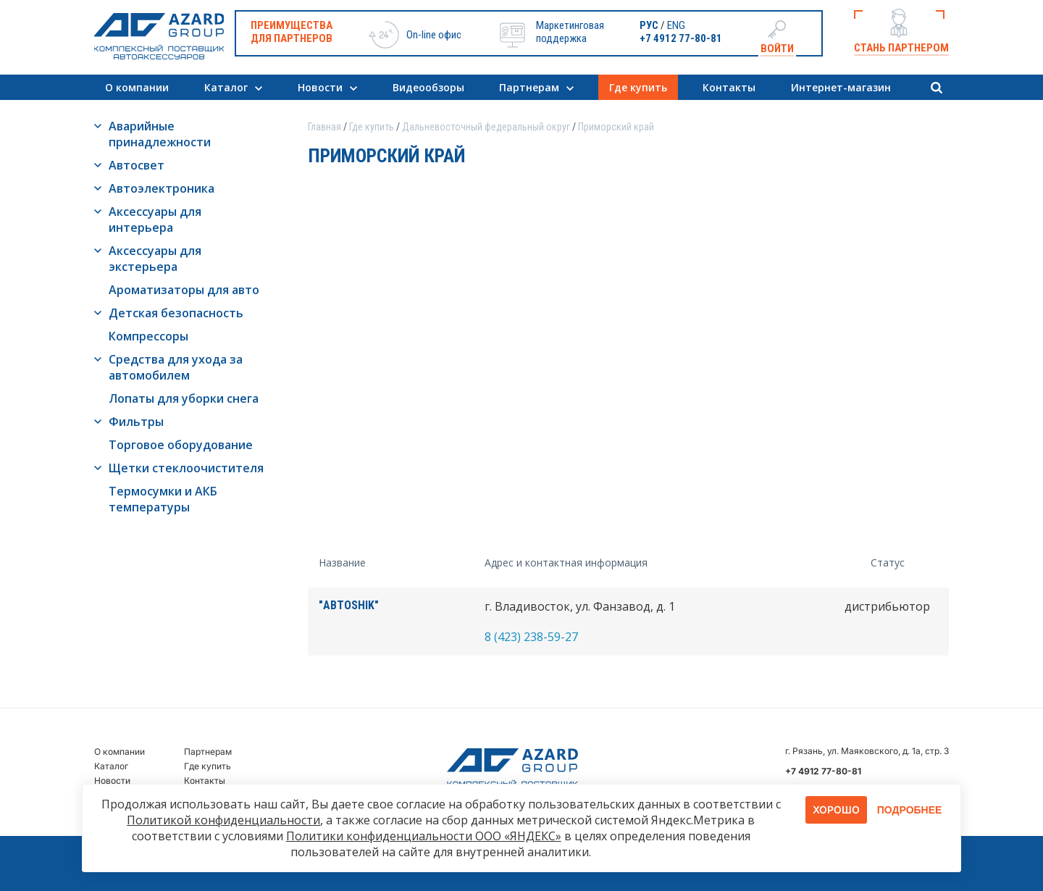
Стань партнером (901, 47)
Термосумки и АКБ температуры (163, 499)
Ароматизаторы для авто (184, 290)
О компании (137, 87)
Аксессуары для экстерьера (155, 259)
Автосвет (136, 165)
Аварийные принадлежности (160, 134)
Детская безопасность (176, 313)
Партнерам (529, 87)
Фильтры (136, 422)
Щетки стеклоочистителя (186, 468)
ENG (676, 25)
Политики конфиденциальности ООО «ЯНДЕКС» (423, 836)
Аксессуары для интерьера (155, 219)
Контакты (729, 87)
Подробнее (909, 810)
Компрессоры (148, 336)
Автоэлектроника (161, 188)
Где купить (638, 87)
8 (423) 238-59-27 (531, 637)
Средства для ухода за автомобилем (176, 367)
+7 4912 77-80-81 (681, 38)
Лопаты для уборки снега (184, 398)
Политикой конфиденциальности (223, 820)
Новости (320, 87)
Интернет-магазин (841, 87)
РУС (649, 25)
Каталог (226, 87)
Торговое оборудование (181, 445)
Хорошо (836, 809)
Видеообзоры (428, 87)
